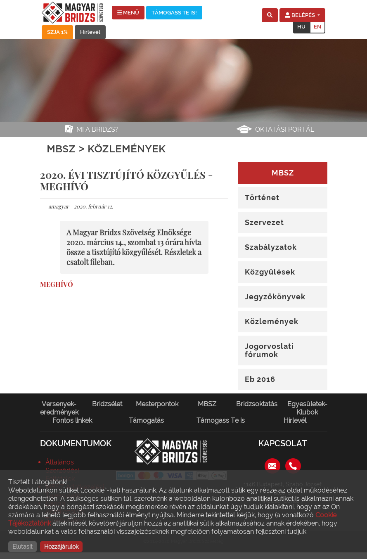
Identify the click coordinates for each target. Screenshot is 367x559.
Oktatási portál (284, 129)
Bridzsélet (107, 404)
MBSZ (207, 404)
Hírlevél (90, 32)
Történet (262, 197)
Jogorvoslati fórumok (269, 350)
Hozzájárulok (61, 546)
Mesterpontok (157, 404)
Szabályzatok (271, 247)
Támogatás (146, 420)
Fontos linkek (72, 420)
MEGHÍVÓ (56, 284)
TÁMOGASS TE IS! (174, 12)
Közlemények (271, 321)
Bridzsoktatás (256, 404)
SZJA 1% (57, 32)
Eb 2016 (260, 379)
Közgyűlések (270, 272)
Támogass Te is (221, 420)
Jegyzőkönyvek (275, 296)
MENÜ (128, 12)
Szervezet (264, 222)
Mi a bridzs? (97, 129)
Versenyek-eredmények (59, 408)
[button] (270, 15)
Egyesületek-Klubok (307, 408)
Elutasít (22, 546)
